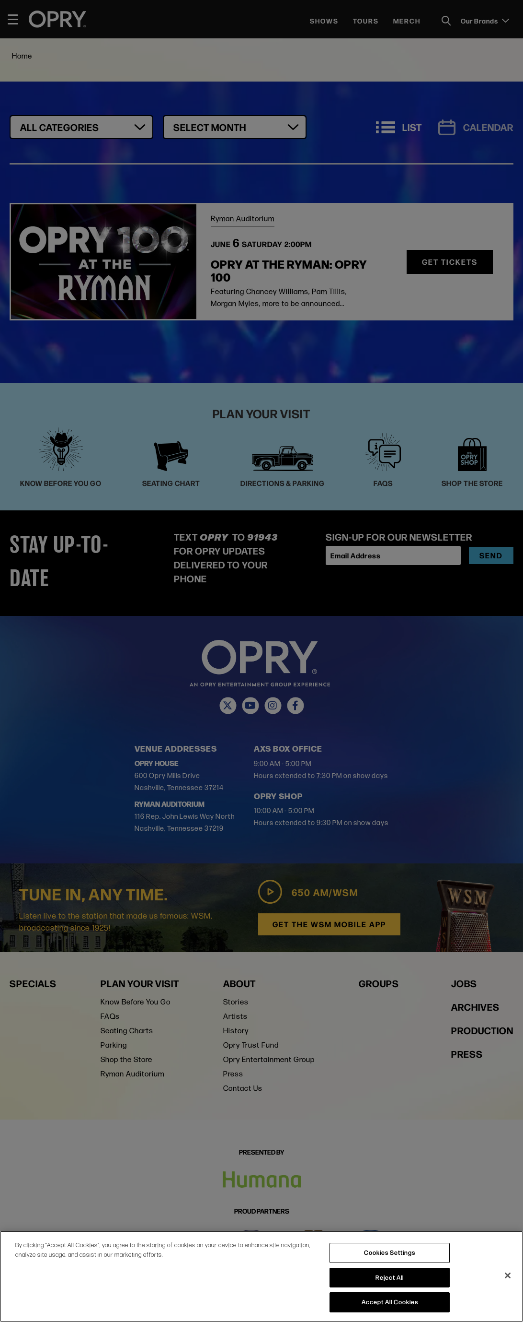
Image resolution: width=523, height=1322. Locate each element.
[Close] (507, 1275)
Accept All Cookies (390, 1302)
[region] (261, 1276)
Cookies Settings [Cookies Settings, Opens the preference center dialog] (389, 1252)
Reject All (389, 1277)
